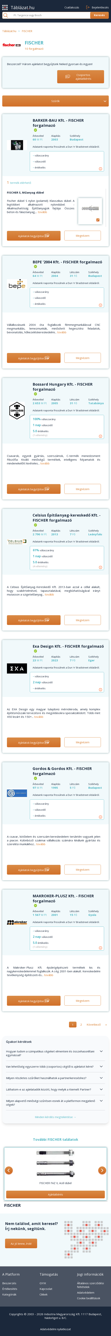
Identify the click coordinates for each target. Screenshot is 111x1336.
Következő (94, 1024)
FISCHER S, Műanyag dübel (25, 192)
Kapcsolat (46, 1289)
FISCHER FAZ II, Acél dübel (55, 1183)
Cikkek (43, 1294)
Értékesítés (9, 1289)
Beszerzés (9, 1283)
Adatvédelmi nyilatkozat (55, 1329)
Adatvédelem (85, 1292)
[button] (9, 1170)
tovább (42, 212)
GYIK (43, 1283)
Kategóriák (9, 1294)
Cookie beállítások (88, 1298)
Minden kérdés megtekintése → (55, 1117)
